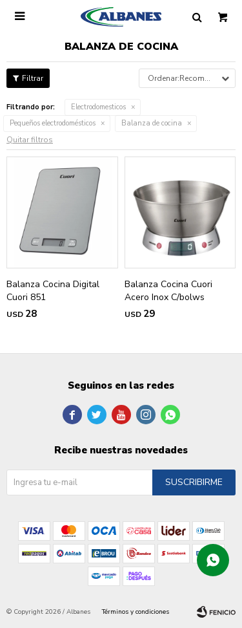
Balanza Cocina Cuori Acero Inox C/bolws (168, 290)
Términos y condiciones (135, 611)
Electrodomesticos (98, 107)
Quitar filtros (29, 140)
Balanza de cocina (151, 123)
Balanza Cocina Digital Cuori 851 (52, 290)
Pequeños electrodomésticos (53, 123)
